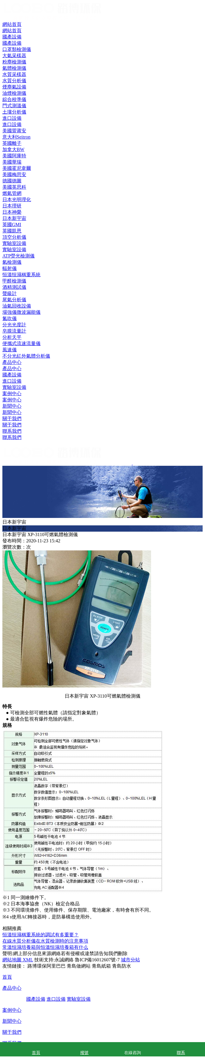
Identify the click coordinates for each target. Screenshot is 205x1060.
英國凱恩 (11, 230)
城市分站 (130, 959)
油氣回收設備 (16, 305)
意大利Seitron (16, 136)
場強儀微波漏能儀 (21, 312)
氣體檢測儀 (14, 68)
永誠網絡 (64, 959)
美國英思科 (14, 187)
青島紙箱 (101, 966)
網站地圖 (11, 959)
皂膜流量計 (14, 330)
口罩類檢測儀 (16, 49)
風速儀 (9, 349)
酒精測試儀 (14, 287)
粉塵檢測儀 (14, 61)
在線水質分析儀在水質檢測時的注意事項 (45, 940)
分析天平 (11, 337)
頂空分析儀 (14, 237)
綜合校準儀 (14, 99)
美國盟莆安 (14, 130)
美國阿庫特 (14, 155)
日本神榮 (11, 212)
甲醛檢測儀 (14, 280)
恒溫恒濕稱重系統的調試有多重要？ (40, 934)
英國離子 (11, 143)
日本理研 (11, 205)
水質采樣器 (14, 74)
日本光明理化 (16, 199)
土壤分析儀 (14, 111)
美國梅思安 (14, 174)
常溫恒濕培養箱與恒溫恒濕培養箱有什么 (45, 947)
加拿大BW (13, 149)
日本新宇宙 (14, 218)
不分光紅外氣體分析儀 (26, 355)
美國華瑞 (11, 161)
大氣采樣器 (14, 55)
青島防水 (121, 966)
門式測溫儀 (14, 105)
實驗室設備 (14, 387)
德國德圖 (11, 180)
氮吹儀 (9, 318)
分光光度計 (14, 324)
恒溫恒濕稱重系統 (21, 274)
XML (27, 959)
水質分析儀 (14, 80)
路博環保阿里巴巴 (46, 966)
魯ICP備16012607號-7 (97, 959)
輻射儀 (9, 268)
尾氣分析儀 (14, 299)
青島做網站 (79, 966)
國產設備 (11, 374)
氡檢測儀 (11, 262)
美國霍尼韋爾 (16, 168)
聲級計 (9, 293)
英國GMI (11, 224)
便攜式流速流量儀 (21, 343)
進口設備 (11, 381)
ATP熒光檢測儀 (18, 255)
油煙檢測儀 (14, 93)
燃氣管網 (11, 193)
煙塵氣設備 (14, 86)
